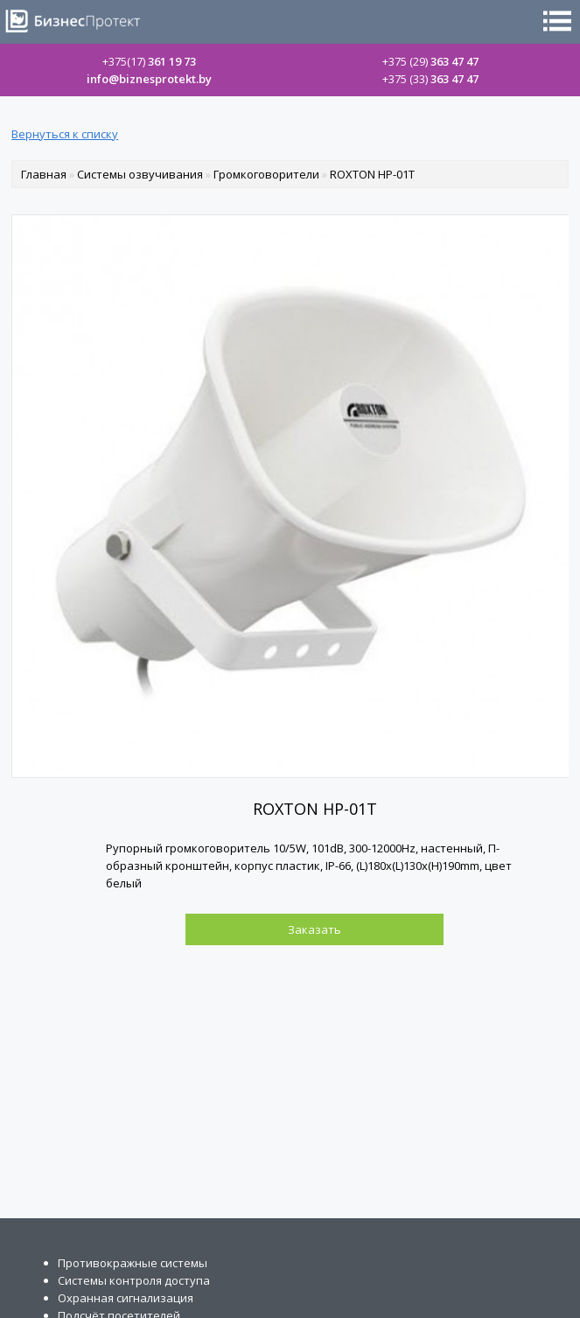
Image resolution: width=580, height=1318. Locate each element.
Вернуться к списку (64, 134)
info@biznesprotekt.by (149, 79)
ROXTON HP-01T (372, 174)
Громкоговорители (266, 174)
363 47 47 (430, 61)
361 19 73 (149, 61)
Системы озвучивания (140, 174)
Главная (43, 174)
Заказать (314, 929)
